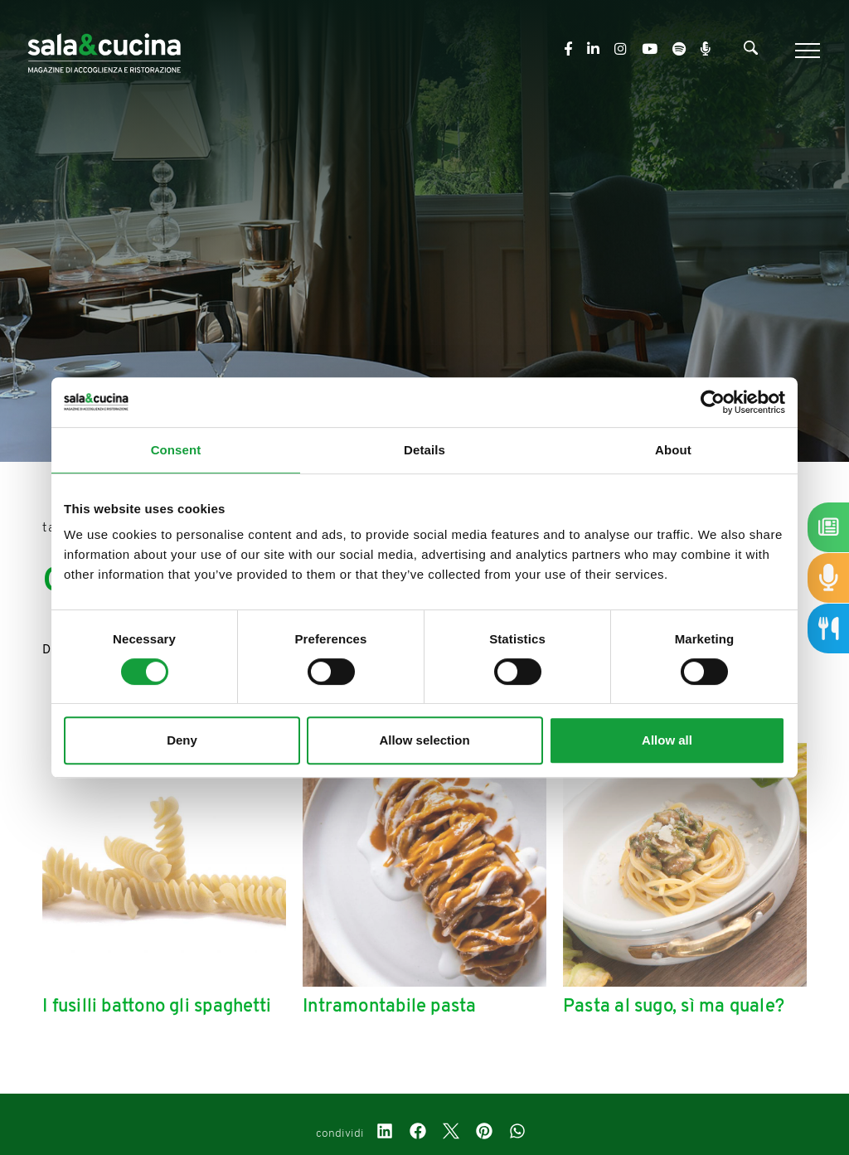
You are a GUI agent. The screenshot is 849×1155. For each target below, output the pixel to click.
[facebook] (418, 1133)
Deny (182, 740)
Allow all (667, 740)
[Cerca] (751, 51)
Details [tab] (424, 450)
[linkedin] (384, 1133)
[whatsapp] (517, 1133)
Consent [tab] (176, 450)
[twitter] (451, 1133)
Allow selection (424, 740)
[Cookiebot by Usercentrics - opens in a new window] (712, 402)
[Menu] (805, 50)
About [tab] (673, 450)
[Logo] (104, 50)
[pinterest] (484, 1133)
